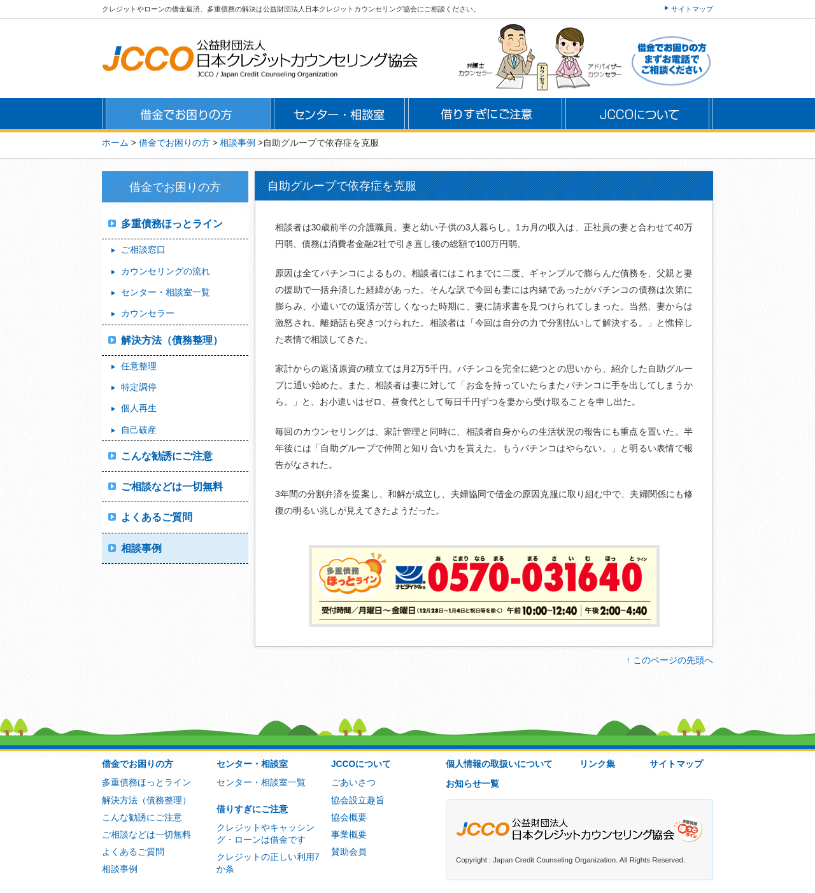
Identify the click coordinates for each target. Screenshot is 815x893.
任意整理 (139, 366)
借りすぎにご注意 (252, 809)
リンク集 (597, 764)
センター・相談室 (252, 764)
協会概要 (349, 817)
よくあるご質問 (156, 517)
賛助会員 (349, 852)
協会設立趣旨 (358, 800)
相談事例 (237, 143)
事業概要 (349, 835)
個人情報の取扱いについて (499, 764)
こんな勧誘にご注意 (167, 456)
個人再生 (139, 408)
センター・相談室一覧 (165, 292)
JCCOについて (361, 764)
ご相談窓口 (143, 250)
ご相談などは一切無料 (172, 486)
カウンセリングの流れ (165, 271)
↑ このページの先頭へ (669, 660)
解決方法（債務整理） (172, 340)
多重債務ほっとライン (172, 223)
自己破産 (139, 430)
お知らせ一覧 (472, 784)
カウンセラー (147, 313)
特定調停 (139, 387)
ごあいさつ (353, 782)
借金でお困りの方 (137, 764)
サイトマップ (692, 9)
